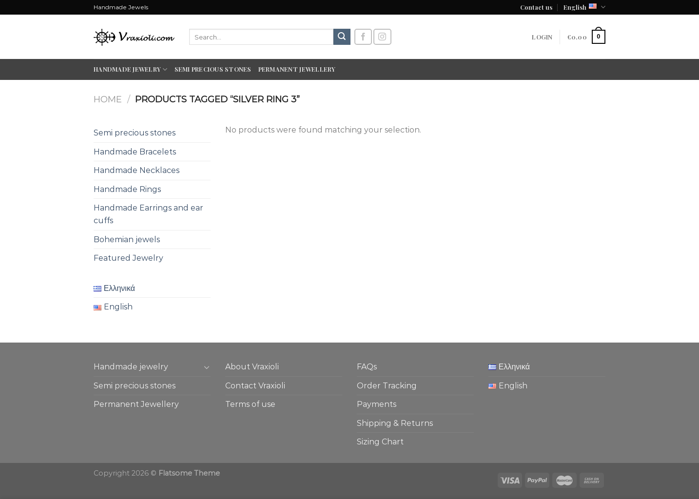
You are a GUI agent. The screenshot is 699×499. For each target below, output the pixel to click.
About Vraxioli (252, 366)
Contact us (536, 7)
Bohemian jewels (127, 239)
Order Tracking (387, 385)
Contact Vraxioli (255, 385)
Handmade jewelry (131, 69)
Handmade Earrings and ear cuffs (148, 214)
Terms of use (250, 404)
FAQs (367, 366)
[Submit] (341, 37)
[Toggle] (207, 367)
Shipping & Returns (395, 423)
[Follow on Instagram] (382, 37)
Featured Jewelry (128, 258)
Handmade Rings (127, 189)
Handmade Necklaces (136, 170)
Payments (376, 404)
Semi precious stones (213, 69)
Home (108, 99)
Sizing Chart (380, 441)
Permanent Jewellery (297, 69)
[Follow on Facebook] (363, 37)
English (584, 7)
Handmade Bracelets (135, 151)
